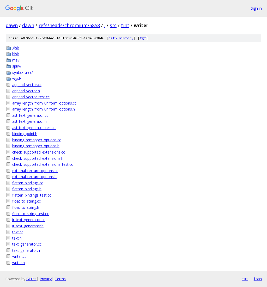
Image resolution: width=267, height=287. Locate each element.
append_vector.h (26, 90)
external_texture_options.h (34, 176)
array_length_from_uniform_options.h (43, 109)
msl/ (16, 60)
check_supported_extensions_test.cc (42, 164)
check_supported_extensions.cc (38, 152)
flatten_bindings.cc (27, 182)
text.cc (17, 231)
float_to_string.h (25, 207)
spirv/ (16, 66)
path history (121, 38)
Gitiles (31, 278)
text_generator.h (26, 250)
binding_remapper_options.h (35, 145)
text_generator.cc (26, 244)
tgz (143, 38)
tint (125, 25)
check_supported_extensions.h (37, 158)
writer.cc (19, 256)
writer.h (18, 262)
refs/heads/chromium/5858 (69, 25)
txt (245, 278)
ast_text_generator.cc (30, 115)
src (113, 25)
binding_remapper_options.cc (36, 139)
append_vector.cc (26, 84)
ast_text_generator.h (29, 121)
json (257, 278)
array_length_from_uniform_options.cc (44, 103)
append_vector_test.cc (31, 96)
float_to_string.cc (26, 201)
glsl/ (15, 47)
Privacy (46, 278)
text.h (17, 238)
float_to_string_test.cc (30, 213)
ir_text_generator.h (28, 225)
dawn (12, 25)
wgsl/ (16, 78)
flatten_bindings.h (26, 188)
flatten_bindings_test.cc (31, 195)
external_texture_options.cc (35, 170)
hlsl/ (15, 53)
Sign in (256, 8)
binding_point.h (24, 133)
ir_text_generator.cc (28, 219)
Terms (60, 278)
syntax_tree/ (22, 72)
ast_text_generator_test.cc (34, 127)
